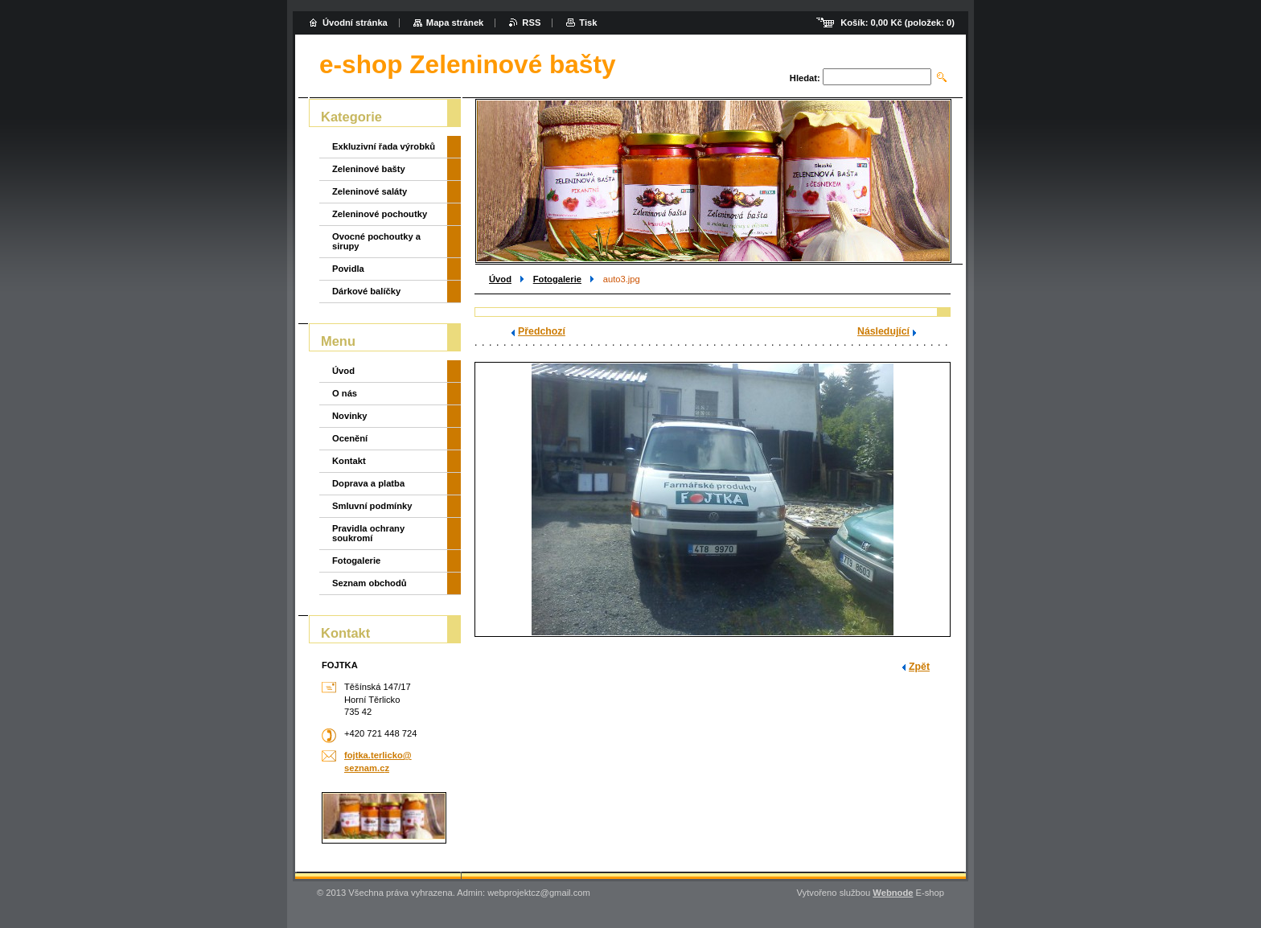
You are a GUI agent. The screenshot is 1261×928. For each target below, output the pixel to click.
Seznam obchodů (369, 583)
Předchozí (541, 331)
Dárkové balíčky (366, 291)
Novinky (350, 416)
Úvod (500, 279)
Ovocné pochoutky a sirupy (376, 241)
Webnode (893, 892)
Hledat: (805, 78)
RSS (531, 22)
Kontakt (349, 461)
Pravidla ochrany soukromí (368, 533)
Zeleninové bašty (368, 169)
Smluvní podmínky (372, 506)
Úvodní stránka (355, 22)
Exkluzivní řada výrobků (383, 146)
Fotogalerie (557, 279)
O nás (344, 393)
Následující (883, 331)
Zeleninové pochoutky (379, 214)
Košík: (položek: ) (897, 22)
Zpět (919, 666)
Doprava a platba (368, 483)
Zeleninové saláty (369, 191)
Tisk (588, 22)
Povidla (348, 268)
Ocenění (350, 438)
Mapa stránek (455, 22)
